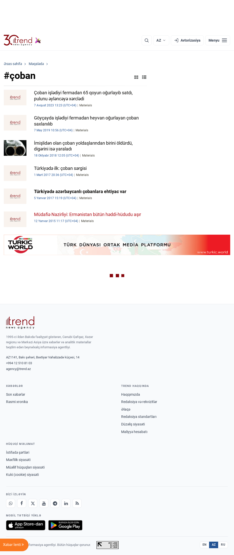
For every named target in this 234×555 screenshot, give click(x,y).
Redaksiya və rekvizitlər (139, 402)
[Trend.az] (22, 40)
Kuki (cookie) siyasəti (22, 475)
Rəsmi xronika (17, 402)
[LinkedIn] (66, 503)
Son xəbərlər (15, 394)
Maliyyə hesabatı (134, 432)
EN (205, 544)
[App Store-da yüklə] (25, 525)
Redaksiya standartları (138, 417)
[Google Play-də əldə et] (65, 525)
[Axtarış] (147, 40)
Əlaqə (125, 409)
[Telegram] (54, 503)
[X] (32, 503)
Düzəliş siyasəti (133, 424)
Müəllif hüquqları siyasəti (25, 467)
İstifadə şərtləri (17, 452)
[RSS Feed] (77, 503)
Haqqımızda (130, 394)
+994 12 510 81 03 (19, 363)
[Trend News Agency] (20, 322)
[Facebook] (21, 503)
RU (223, 544)
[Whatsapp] (10, 503)
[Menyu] (217, 40)
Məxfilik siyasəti (18, 460)
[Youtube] (43, 503)
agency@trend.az (18, 369)
